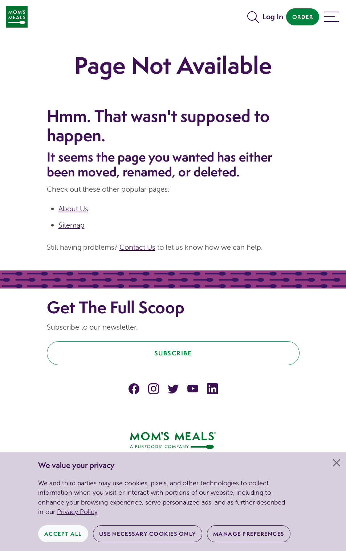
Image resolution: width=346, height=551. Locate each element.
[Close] (336, 463)
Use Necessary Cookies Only (147, 534)
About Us (73, 208)
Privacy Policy (77, 511)
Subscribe (173, 353)
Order (302, 17)
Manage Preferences (248, 534)
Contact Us (137, 247)
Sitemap (71, 224)
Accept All (63, 534)
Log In (272, 16)
